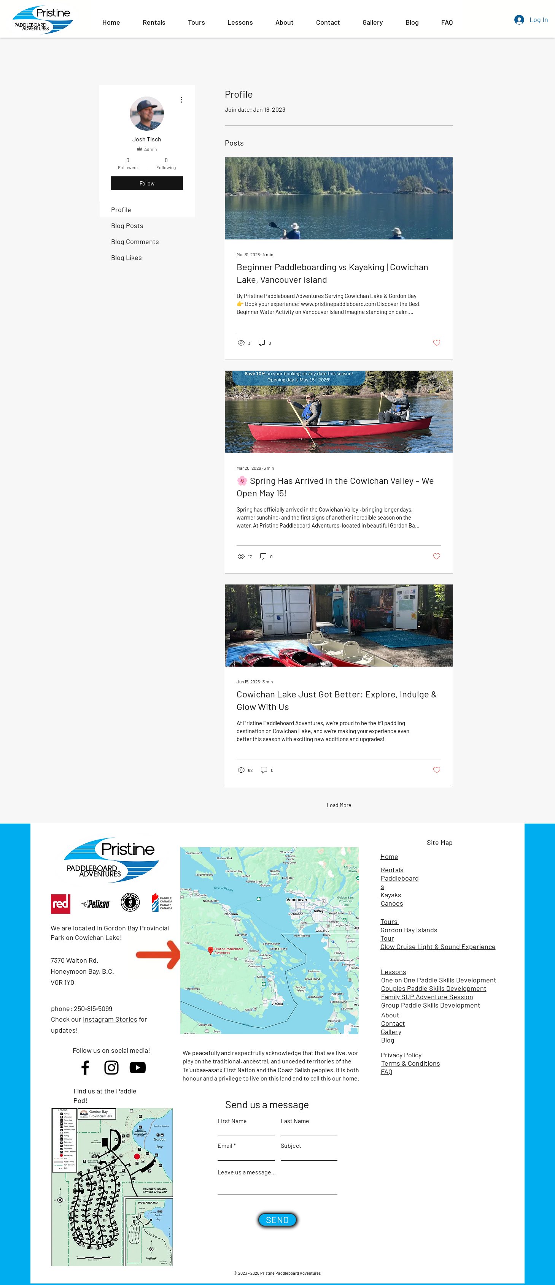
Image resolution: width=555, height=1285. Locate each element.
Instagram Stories (110, 1019)
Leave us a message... (247, 1172)
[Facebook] (85, 1067)
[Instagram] (111, 1067)
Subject (291, 1145)
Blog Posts (127, 225)
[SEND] (277, 1219)
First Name (232, 1121)
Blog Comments (135, 241)
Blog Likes (126, 257)
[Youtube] (137, 1067)
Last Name (295, 1121)
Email (225, 1145)
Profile (121, 209)
